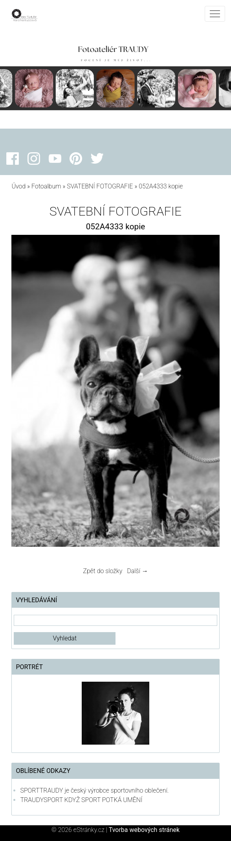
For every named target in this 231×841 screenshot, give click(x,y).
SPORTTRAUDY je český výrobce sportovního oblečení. (94, 790)
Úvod (18, 186)
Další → (137, 571)
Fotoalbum (46, 186)
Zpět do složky (102, 571)
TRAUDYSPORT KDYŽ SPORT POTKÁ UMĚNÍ (81, 800)
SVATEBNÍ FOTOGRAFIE (100, 186)
